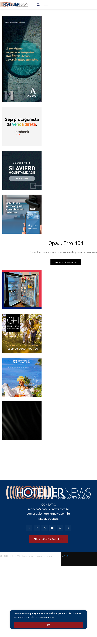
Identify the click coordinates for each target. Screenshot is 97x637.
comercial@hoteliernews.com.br (48, 513)
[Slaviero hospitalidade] (22, 170)
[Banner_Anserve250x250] (22, 289)
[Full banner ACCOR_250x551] (22, 59)
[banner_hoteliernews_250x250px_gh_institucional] (22, 333)
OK (48, 625)
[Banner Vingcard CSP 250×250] (22, 214)
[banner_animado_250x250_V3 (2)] (22, 126)
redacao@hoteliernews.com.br (48, 509)
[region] (48, 619)
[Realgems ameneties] (22, 420)
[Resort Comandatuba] (22, 377)
